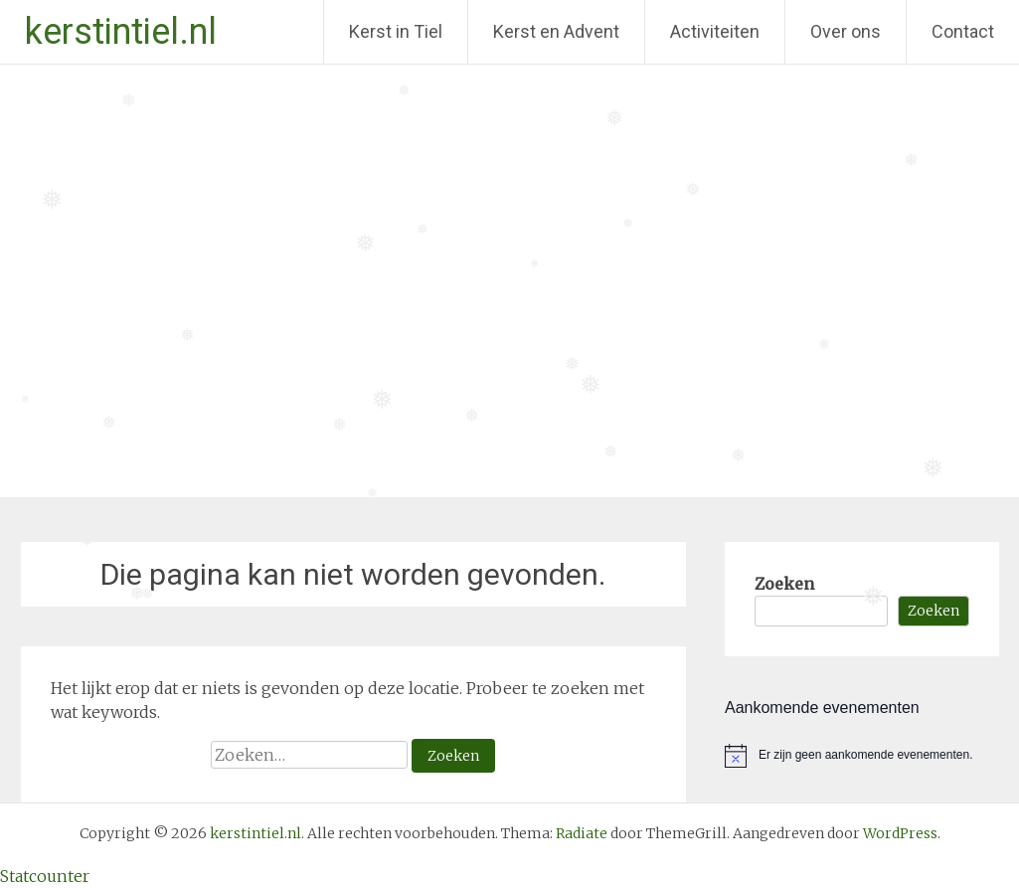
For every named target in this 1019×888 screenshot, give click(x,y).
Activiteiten (715, 31)
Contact (963, 31)
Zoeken (784, 584)
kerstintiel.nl (121, 32)
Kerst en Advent (556, 31)
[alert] (862, 756)
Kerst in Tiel (395, 31)
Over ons (845, 31)
